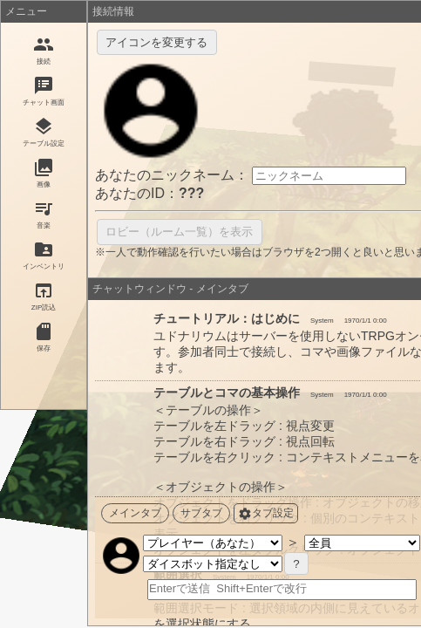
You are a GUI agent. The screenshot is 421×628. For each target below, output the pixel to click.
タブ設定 (266, 514)
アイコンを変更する (156, 42)
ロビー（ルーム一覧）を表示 (179, 231)
